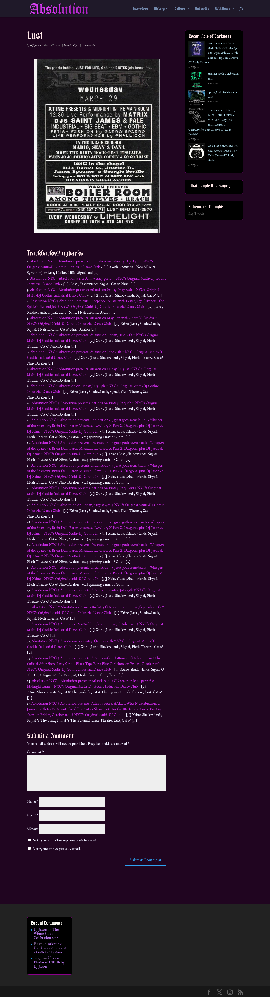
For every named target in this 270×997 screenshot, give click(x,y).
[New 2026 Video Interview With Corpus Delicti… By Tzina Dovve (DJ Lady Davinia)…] (196, 152)
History (159, 9)
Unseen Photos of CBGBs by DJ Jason (49, 962)
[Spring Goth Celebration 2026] (196, 99)
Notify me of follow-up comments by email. (64, 840)
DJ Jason (35, 45)
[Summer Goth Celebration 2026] (196, 81)
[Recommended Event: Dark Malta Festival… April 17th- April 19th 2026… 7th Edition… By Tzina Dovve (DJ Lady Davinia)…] (196, 50)
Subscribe (202, 9)
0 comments (88, 45)
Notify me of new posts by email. (56, 849)
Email (32, 815)
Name (32, 802)
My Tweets (196, 213)
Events (68, 45)
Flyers (76, 45)
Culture (180, 9)
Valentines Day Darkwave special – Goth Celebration (50, 948)
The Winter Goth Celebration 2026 (46, 934)
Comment (35, 752)
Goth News (222, 9)
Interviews (140, 9)
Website (33, 829)
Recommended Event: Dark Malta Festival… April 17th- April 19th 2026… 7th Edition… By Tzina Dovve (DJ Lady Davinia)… (213, 53)
